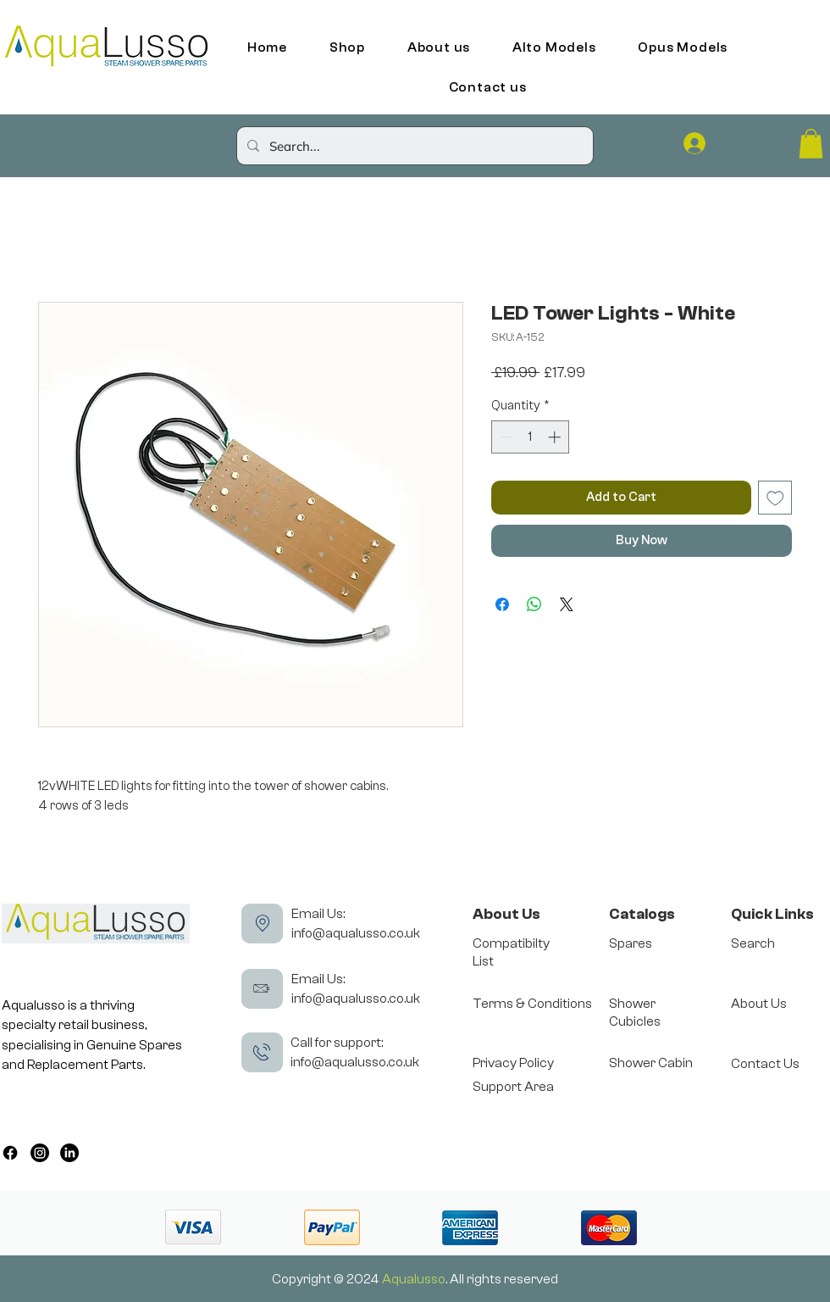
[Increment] (556, 437)
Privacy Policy (513, 1063)
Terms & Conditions (532, 1003)
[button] (811, 144)
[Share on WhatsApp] (534, 604)
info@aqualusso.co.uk (355, 933)
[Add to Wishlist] (775, 498)
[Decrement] (505, 437)
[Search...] (413, 145)
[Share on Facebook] (502, 604)
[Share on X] (566, 604)
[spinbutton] (531, 437)
